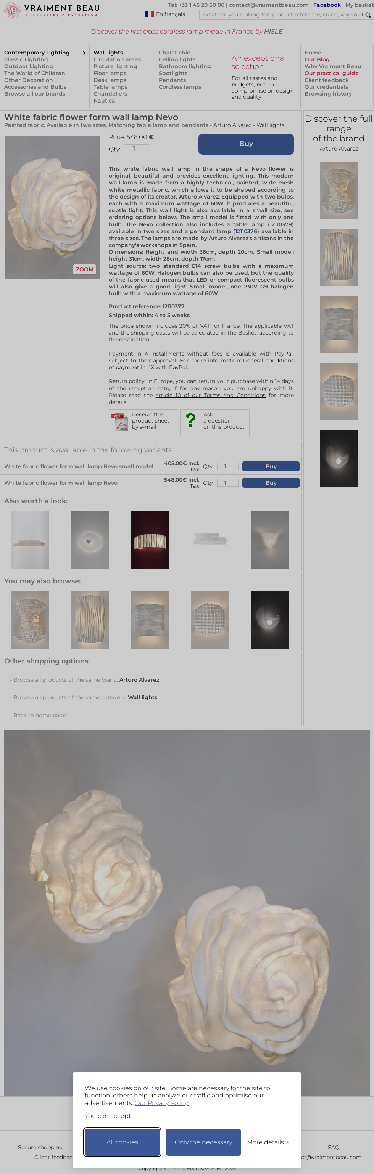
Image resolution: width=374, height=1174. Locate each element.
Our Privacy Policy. (162, 1103)
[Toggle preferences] (265, 1142)
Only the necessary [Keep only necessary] (203, 1142)
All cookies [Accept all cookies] (122, 1142)
